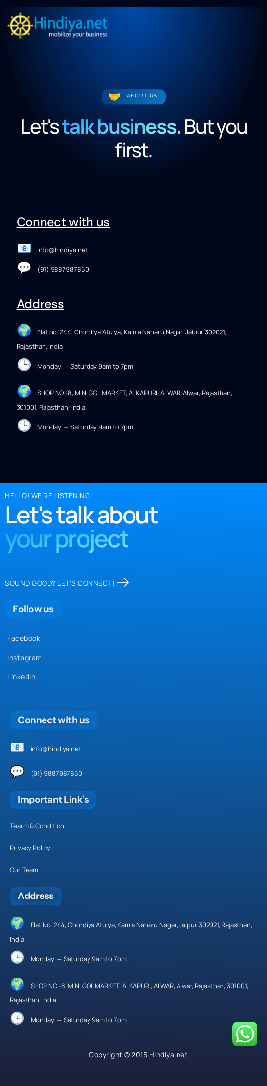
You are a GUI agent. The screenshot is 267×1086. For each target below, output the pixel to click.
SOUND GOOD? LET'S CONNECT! (67, 583)
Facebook (23, 638)
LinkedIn (21, 676)
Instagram (24, 657)
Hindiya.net (168, 1054)
